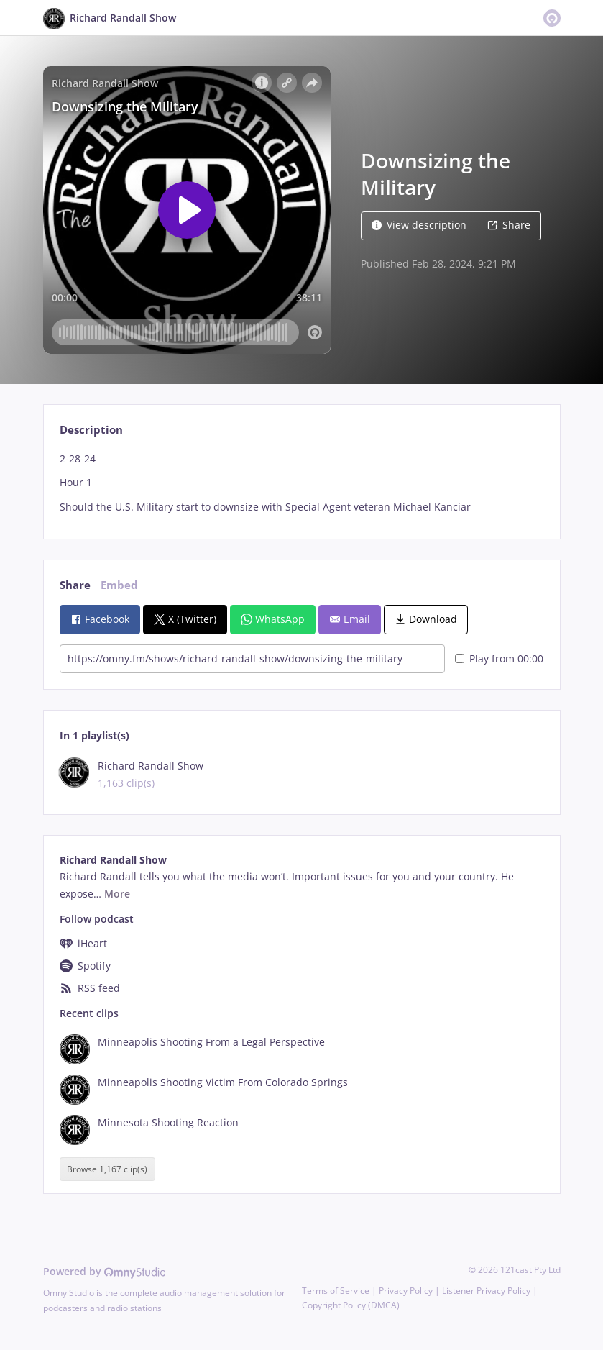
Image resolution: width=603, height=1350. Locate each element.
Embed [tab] (119, 585)
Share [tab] (75, 585)
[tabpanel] (301, 483)
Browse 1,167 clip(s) (107, 1169)
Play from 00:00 (499, 658)
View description (419, 225)
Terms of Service (335, 1291)
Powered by (104, 1271)
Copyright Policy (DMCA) (351, 1305)
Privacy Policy (406, 1291)
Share (508, 225)
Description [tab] (91, 429)
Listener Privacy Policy (486, 1291)
